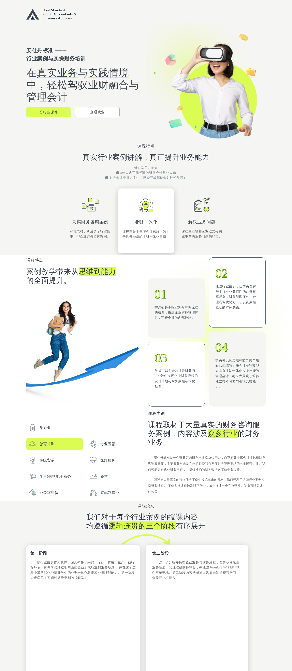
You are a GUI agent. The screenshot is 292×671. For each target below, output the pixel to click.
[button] (48, 112)
